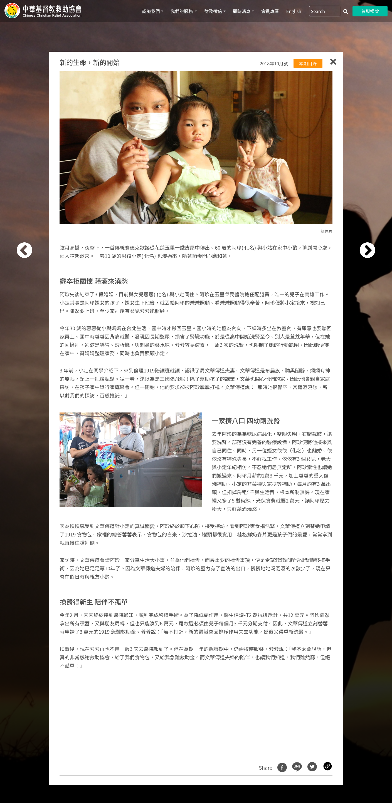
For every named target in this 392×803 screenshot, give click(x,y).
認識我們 (151, 11)
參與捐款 (370, 11)
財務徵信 (213, 11)
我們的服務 (182, 11)
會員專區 (270, 11)
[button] (31, 404)
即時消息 (242, 11)
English (293, 11)
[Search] (324, 11)
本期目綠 (308, 63)
